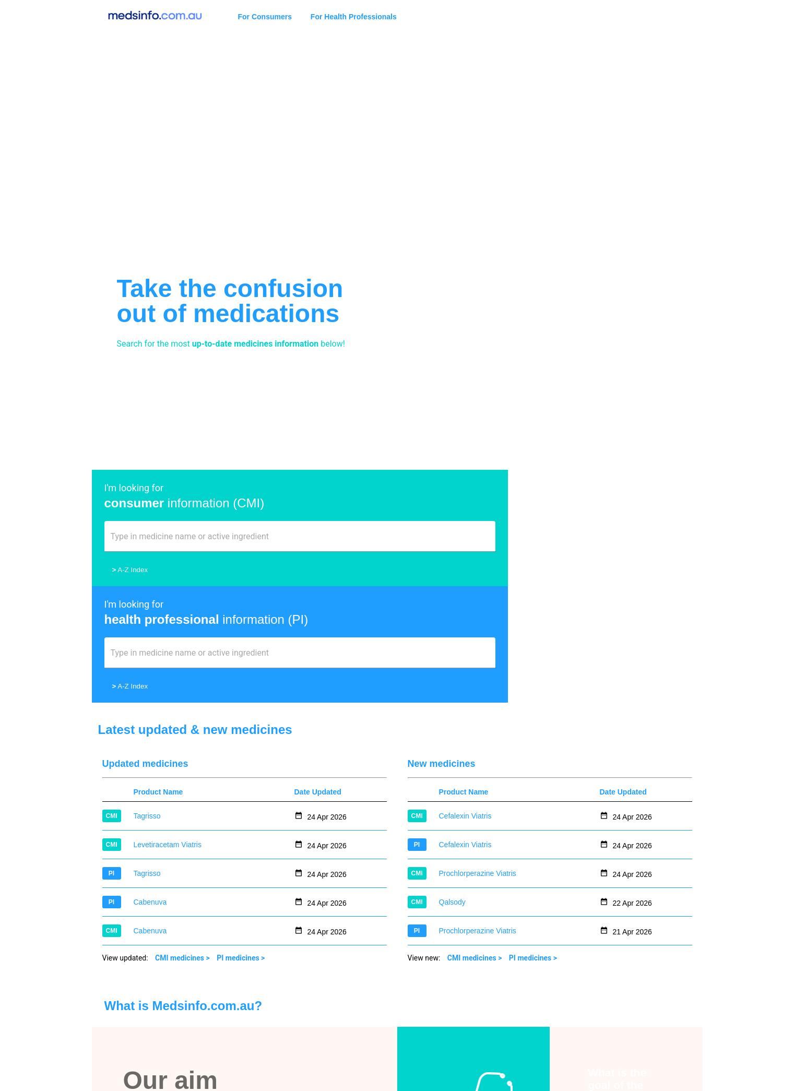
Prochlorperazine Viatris (477, 757)
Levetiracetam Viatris (168, 728)
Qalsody (452, 785)
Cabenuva (150, 785)
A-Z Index (130, 570)
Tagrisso (147, 699)
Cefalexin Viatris (465, 699)
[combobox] (244, 541)
